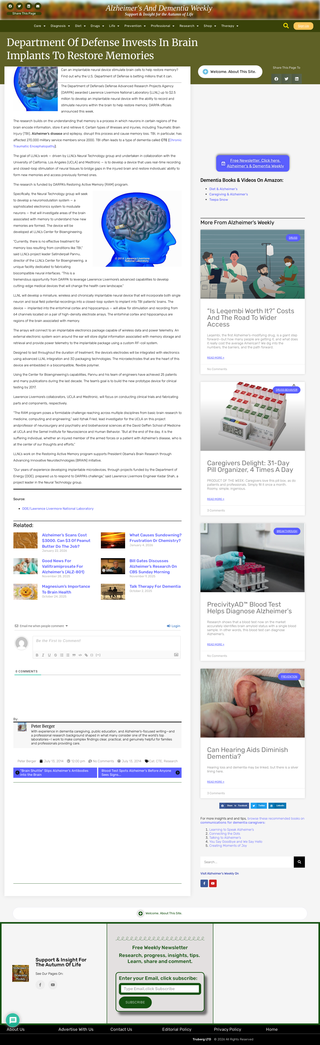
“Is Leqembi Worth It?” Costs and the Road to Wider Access (250, 317)
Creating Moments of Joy (228, 846)
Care (40, 26)
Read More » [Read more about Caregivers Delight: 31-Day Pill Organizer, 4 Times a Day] (215, 499)
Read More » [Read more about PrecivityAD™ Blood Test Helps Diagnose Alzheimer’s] (215, 644)
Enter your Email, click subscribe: (158, 978)
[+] (98, 654)
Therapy (230, 26)
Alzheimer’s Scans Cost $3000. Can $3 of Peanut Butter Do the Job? (66, 541)
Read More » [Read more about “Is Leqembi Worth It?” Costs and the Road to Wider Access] (215, 357)
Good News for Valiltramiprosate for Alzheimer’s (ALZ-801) (63, 566)
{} (92, 654)
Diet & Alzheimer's (223, 189)
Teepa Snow (218, 200)
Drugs (97, 26)
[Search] (299, 862)
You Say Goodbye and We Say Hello (235, 842)
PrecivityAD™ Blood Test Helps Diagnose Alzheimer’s (249, 607)
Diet (80, 26)
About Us (16, 1029)
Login (173, 626)
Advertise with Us (76, 1029)
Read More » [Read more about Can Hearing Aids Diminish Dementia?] (215, 781)
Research (189, 26)
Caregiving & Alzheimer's (228, 194)
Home (272, 1029)
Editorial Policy (176, 1029)
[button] (10, 6)
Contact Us (121, 1029)
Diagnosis (60, 26)
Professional (163, 26)
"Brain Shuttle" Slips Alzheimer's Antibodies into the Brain (51, 773)
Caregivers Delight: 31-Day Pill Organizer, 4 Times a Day (250, 466)
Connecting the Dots (224, 834)
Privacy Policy (227, 1029)
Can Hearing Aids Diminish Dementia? (247, 753)
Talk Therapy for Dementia (155, 586)
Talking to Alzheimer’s (225, 838)
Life (114, 26)
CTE (159, 761)
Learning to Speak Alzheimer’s (231, 830)
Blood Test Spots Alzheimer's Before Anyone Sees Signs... (141, 773)
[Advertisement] (97, 832)
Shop (210, 26)
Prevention (135, 26)
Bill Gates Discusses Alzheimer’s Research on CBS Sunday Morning (153, 566)
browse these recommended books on (252, 820)
